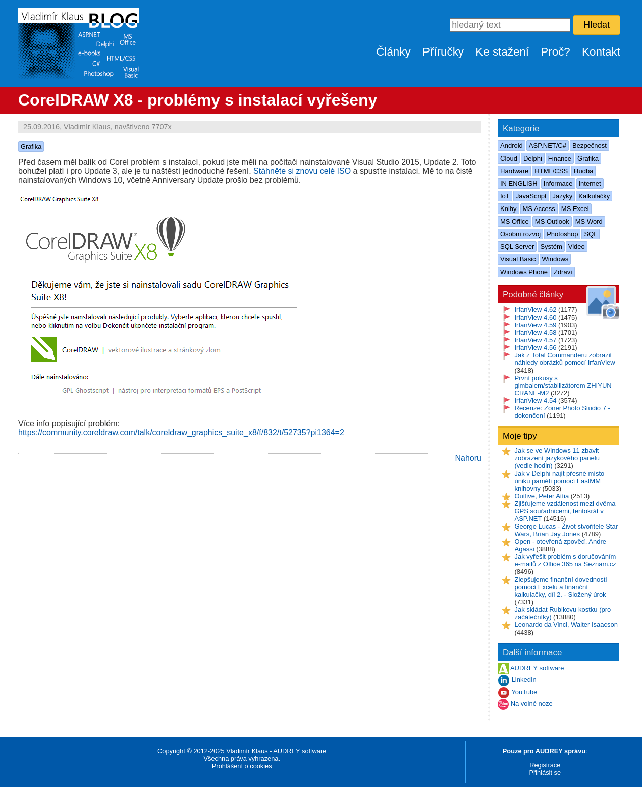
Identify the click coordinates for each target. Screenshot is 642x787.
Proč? (555, 51)
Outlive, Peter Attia (542, 496)
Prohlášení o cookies (242, 766)
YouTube (524, 692)
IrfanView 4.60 (536, 317)
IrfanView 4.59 (536, 325)
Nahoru (468, 458)
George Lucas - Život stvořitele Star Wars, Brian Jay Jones (566, 530)
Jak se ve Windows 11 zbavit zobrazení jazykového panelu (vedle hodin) (557, 458)
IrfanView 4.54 (536, 400)
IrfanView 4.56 (536, 347)
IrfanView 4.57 (536, 340)
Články (393, 51)
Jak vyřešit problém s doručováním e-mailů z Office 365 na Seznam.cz (565, 560)
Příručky (443, 51)
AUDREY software (537, 668)
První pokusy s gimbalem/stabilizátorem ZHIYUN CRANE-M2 (563, 385)
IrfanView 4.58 (536, 332)
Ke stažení (502, 51)
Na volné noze (532, 704)
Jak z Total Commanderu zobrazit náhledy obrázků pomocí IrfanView (565, 358)
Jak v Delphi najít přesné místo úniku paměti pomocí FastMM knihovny (560, 480)
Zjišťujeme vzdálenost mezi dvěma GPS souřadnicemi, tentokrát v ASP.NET (565, 511)
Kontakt (601, 51)
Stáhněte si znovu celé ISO (302, 171)
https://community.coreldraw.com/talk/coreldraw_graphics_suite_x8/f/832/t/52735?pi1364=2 (181, 432)
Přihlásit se (545, 772)
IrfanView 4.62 (536, 309)
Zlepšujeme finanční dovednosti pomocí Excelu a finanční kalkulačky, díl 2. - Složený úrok (561, 586)
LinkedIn (524, 680)
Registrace (544, 765)
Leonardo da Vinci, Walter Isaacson (566, 624)
